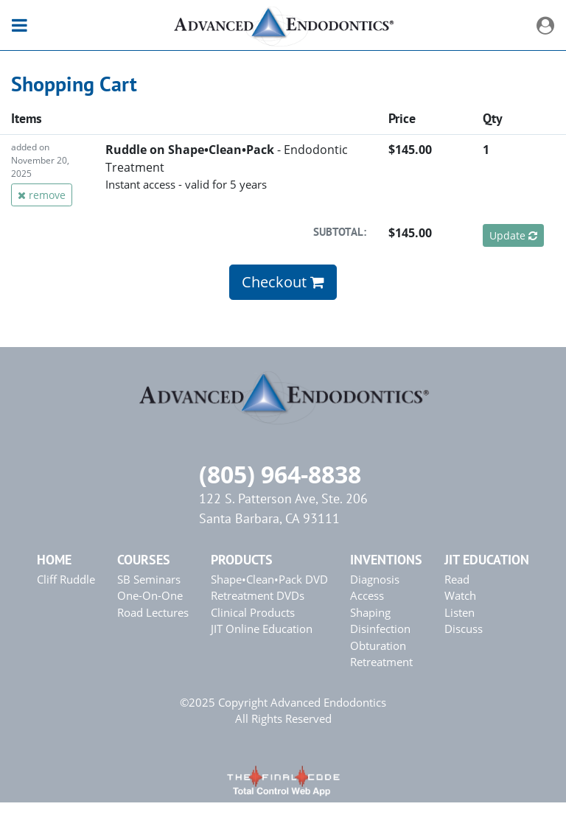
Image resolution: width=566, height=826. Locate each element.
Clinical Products (253, 612)
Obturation (378, 645)
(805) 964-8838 (280, 474)
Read (456, 579)
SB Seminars (149, 579)
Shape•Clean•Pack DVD (269, 579)
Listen (459, 612)
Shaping (370, 612)
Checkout (283, 282)
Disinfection (380, 628)
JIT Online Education (261, 628)
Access (367, 595)
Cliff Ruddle (66, 579)
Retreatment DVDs (257, 595)
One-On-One (150, 595)
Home (54, 559)
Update (513, 235)
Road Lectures (153, 612)
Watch (460, 595)
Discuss (463, 628)
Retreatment (381, 661)
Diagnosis (374, 579)
